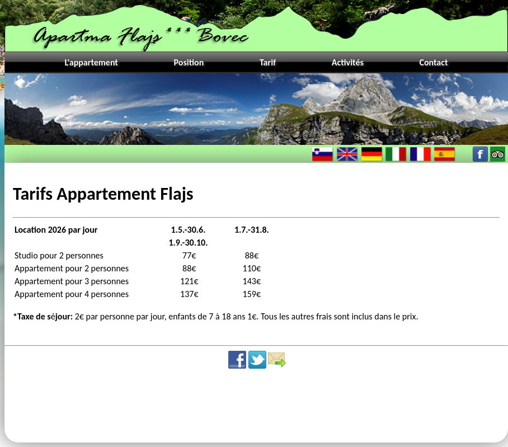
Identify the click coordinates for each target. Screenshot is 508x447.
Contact (433, 62)
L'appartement (90, 62)
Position (189, 62)
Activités (348, 62)
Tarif (268, 62)
